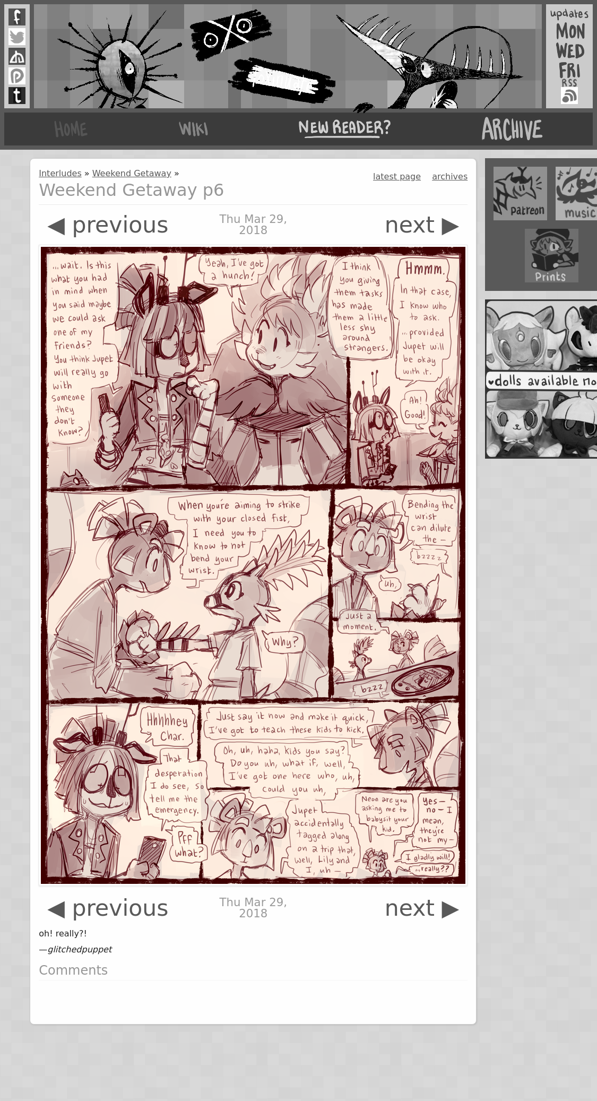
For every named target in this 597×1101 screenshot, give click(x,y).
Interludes (60, 173)
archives (450, 176)
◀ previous (107, 224)
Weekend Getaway (131, 173)
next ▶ (422, 224)
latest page (397, 176)
